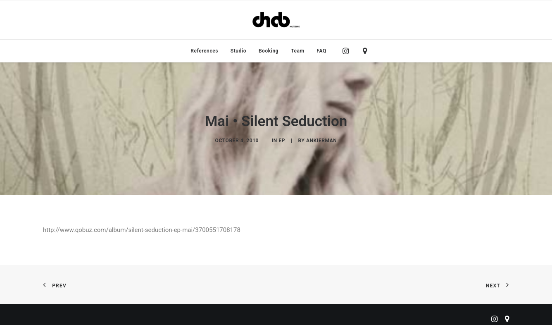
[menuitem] (204, 51)
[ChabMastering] (276, 20)
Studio (238, 51)
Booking (268, 51)
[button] (347, 51)
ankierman (321, 140)
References (204, 51)
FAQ (321, 51)
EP (281, 140)
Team (298, 51)
